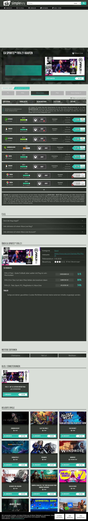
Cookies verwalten (59, 516)
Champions (15, 317)
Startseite (8, 8)
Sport (56, 213)
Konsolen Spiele (7, 50)
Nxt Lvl (44, 317)
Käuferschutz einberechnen (12, 71)
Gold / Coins (56, 8)
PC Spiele (20, 8)
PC (8, 55)
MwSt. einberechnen (10, 73)
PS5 (57, 55)
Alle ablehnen (70, 516)
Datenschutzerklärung (17, 518)
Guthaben (44, 8)
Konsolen (32, 8)
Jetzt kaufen (65, 40)
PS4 (22, 55)
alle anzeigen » (44, 491)
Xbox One (40, 55)
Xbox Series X (76, 55)
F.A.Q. (35, 510)
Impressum (9, 510)
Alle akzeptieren (81, 516)
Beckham (72, 317)
